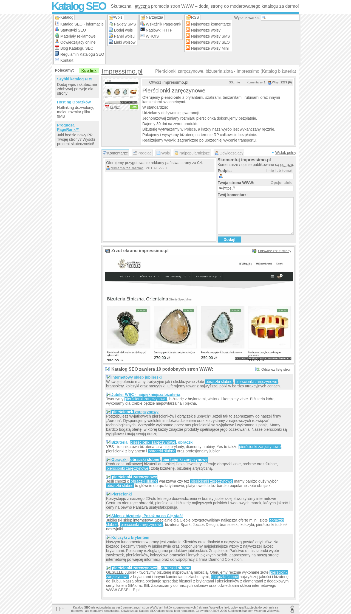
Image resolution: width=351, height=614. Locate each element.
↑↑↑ (60, 608)
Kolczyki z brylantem (130, 537)
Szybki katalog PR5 (74, 79)
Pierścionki (121, 494)
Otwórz (168, 82)
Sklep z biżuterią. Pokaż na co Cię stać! (147, 516)
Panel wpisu (124, 36)
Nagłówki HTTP (159, 30)
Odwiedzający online (77, 42)
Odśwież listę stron (276, 369)
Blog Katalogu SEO (77, 48)
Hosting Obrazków (74, 102)
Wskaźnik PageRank (163, 24)
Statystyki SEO (73, 30)
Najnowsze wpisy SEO (210, 42)
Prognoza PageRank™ (68, 127)
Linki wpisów (125, 42)
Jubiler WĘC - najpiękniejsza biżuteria (145, 394)
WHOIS (152, 36)
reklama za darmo (127, 168)
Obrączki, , (159, 459)
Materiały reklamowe (77, 36)
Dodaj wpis (123, 30)
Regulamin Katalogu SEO (82, 54)
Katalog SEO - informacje (82, 24)
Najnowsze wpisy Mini (210, 48)
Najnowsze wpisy (205, 30)
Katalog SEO (78, 6)
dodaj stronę (211, 6)
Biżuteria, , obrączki (152, 442)
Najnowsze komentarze (211, 24)
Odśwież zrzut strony (274, 251)
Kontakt (66, 60)
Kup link (89, 70)
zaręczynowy (134, 412)
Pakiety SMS (125, 24)
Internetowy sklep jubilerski (136, 377)
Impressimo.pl (121, 71)
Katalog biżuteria (278, 71)
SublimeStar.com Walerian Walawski (253, 610)
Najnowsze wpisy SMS (210, 36)
